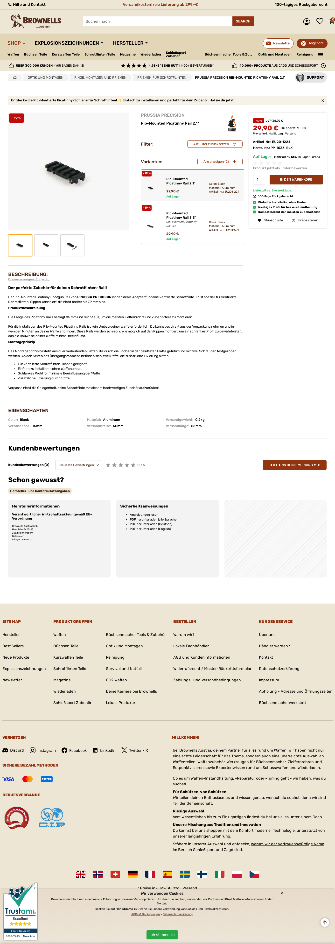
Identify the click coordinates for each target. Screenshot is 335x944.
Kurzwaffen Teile (66, 54)
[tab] (40, 491)
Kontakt (266, 657)
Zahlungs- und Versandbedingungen (207, 680)
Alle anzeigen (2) (216, 162)
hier (164, 903)
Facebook (74, 750)
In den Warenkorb (296, 179)
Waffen (13, 54)
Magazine (128, 54)
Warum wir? (184, 634)
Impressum (269, 680)
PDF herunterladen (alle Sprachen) (154, 519)
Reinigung (305, 54)
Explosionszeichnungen (67, 43)
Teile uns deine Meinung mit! (294, 465)
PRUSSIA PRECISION (163, 115)
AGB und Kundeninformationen (201, 657)
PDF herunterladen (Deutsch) (151, 524)
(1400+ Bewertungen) (181, 65)
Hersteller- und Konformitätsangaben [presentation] (40, 491)
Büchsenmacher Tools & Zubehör (230, 54)
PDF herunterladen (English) (150, 529)
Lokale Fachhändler (191, 646)
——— (320, 54)
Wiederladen (150, 54)
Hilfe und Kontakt (26, 4)
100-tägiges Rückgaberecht (301, 4)
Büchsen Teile (35, 54)
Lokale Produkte (120, 702)
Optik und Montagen (275, 54)
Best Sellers (13, 646)
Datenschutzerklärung (279, 668)
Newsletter (12, 680)
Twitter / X (134, 750)
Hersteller (128, 43)
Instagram (43, 750)
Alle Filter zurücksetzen (211, 144)
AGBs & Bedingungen (145, 914)
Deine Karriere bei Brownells (131, 691)
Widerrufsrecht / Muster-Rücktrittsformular (212, 668)
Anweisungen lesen (144, 514)
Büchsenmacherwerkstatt (282, 702)
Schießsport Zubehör (176, 54)
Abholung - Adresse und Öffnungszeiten (296, 691)
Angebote (316, 43)
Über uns (267, 634)
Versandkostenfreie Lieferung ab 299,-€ (160, 4)
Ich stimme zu (162, 934)
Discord (13, 750)
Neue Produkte (15, 657)
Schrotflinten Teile (99, 54)
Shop (14, 43)
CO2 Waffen (116, 680)
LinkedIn (104, 750)
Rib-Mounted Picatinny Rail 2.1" (180, 181)
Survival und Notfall (124, 668)
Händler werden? (274, 646)
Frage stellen (305, 220)
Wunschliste (321, 21)
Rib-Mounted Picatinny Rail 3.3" (183, 219)
